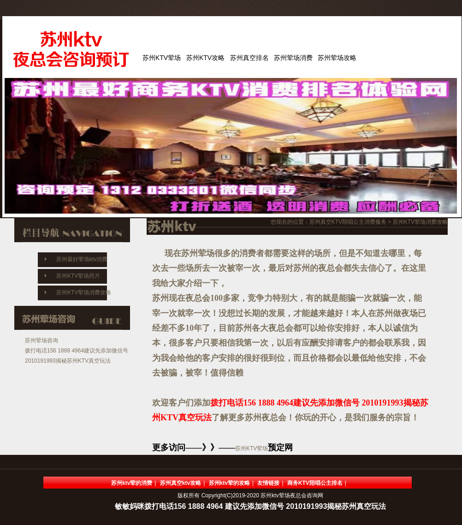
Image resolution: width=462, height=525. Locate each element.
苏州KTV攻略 (205, 57)
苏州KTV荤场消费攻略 (83, 292)
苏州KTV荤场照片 (78, 276)
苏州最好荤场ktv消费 (81, 259)
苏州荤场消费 (293, 57)
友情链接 (268, 483)
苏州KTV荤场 (161, 57)
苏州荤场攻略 (337, 57)
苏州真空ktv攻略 (180, 483)
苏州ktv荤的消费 (131, 483)
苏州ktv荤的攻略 (229, 483)
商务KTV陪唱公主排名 (315, 483)
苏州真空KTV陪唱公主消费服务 (347, 222)
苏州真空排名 (249, 57)
